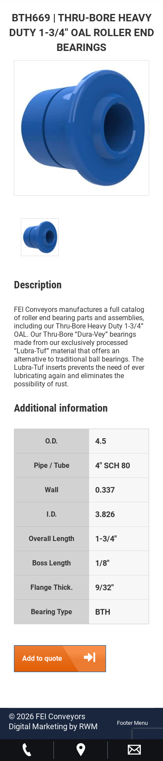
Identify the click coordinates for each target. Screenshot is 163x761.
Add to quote (64, 659)
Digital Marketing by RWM (53, 726)
